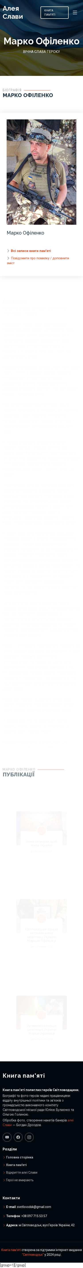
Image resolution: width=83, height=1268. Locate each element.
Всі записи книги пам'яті (31, 252)
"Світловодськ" (33, 1254)
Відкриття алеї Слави (21, 1172)
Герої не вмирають (20, 1180)
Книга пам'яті (49, 13)
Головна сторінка (19, 1157)
